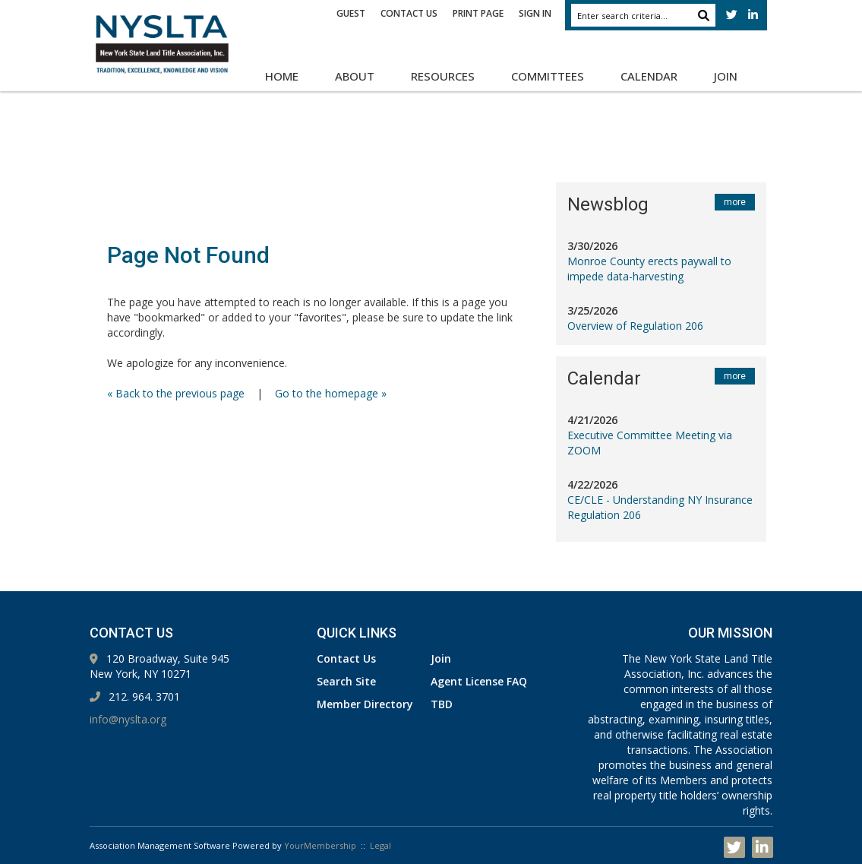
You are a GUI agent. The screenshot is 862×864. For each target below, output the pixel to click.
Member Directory (365, 704)
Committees (547, 76)
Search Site (346, 681)
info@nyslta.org (128, 719)
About (354, 76)
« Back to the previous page (176, 393)
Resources (443, 76)
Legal (380, 845)
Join (725, 76)
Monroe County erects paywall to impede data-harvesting (649, 268)
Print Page (478, 13)
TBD (442, 704)
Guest (350, 13)
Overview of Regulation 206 (635, 325)
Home (281, 76)
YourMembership (320, 845)
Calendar (648, 76)
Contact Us (408, 13)
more (735, 202)
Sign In (535, 13)
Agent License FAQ (479, 681)
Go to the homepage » (331, 393)
